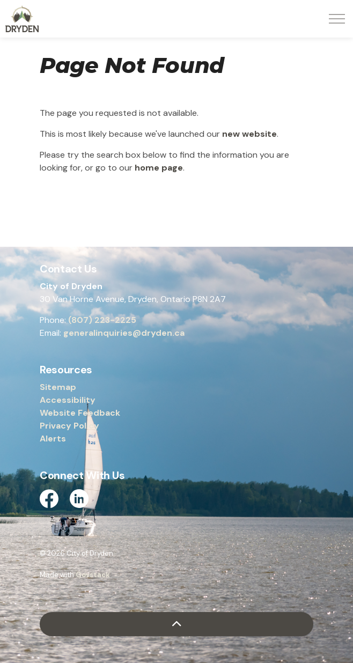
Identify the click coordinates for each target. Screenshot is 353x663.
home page (159, 167)
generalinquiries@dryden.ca (124, 332)
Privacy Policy (69, 425)
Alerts (53, 438)
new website (249, 133)
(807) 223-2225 (102, 320)
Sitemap (58, 387)
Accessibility (67, 400)
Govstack (93, 574)
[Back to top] (176, 624)
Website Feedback (80, 412)
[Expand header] (337, 19)
